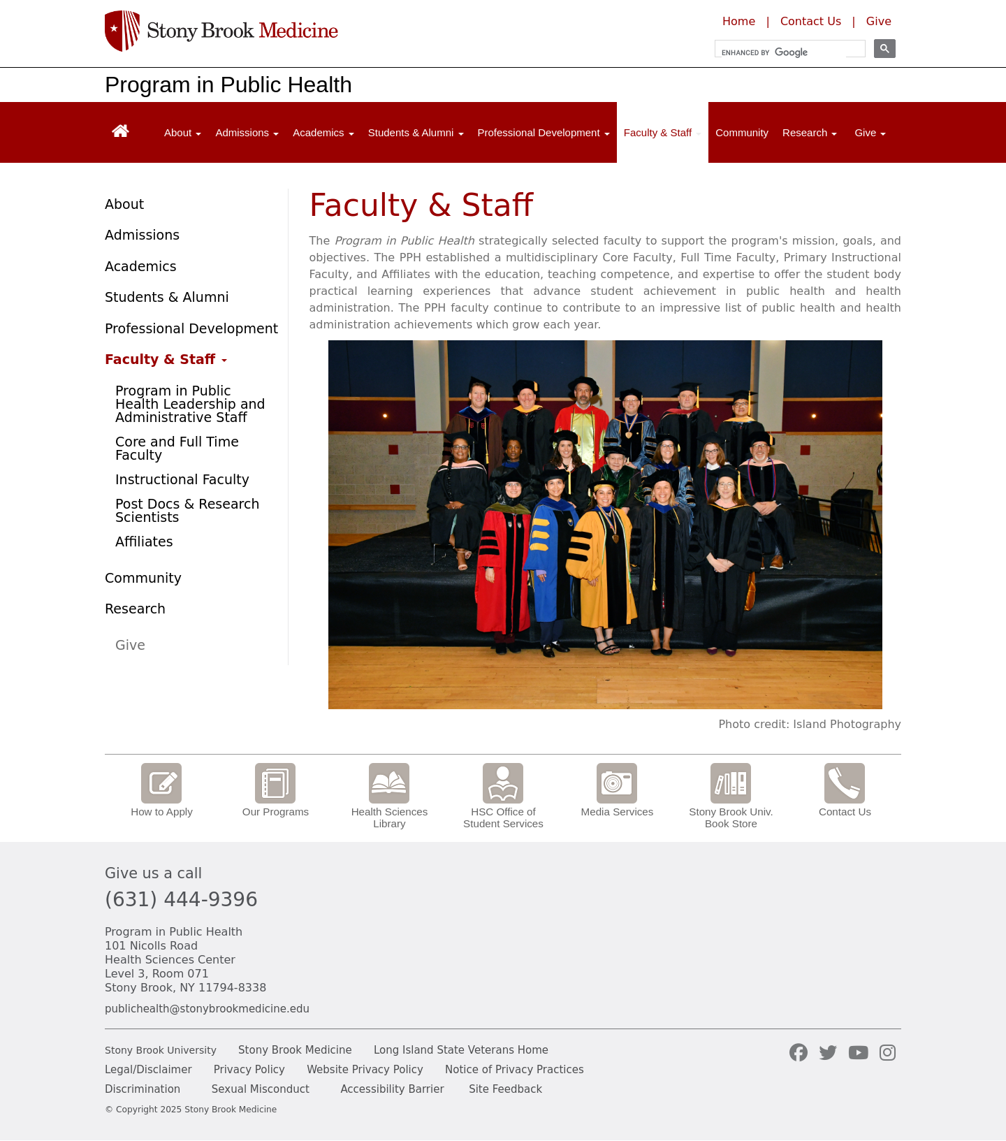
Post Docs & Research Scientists (187, 510)
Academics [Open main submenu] (323, 132)
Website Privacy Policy (365, 1069)
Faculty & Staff (166, 359)
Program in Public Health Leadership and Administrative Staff (190, 404)
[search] (784, 52)
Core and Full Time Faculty (177, 448)
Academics (141, 266)
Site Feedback (505, 1089)
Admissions (142, 234)
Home (738, 21)
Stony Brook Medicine (295, 1050)
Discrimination (142, 1089)
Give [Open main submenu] (870, 132)
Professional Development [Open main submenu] (544, 132)
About (124, 204)
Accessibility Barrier (392, 1089)
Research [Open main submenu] (809, 132)
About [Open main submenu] (182, 132)
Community (741, 132)
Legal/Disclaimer (148, 1069)
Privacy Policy (249, 1069)
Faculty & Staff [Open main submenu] (662, 132)
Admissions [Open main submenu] (247, 132)
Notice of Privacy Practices (514, 1069)
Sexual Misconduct (260, 1089)
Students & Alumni (167, 297)
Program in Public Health (228, 84)
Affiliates (144, 541)
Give (878, 21)
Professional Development (191, 328)
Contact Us (810, 21)
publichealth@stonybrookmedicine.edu (207, 1009)
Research (135, 608)
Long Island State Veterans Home (461, 1050)
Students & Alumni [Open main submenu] (416, 132)
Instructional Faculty (182, 479)
